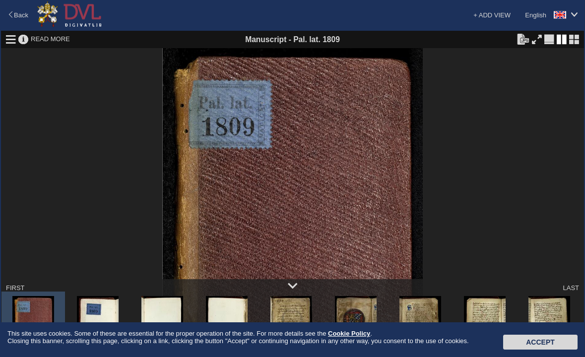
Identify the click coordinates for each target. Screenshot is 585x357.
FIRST (15, 288)
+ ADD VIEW (492, 15)
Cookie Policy (349, 333)
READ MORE (50, 39)
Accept (540, 342)
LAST (571, 288)
